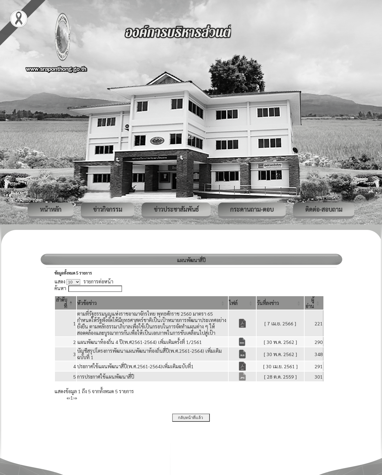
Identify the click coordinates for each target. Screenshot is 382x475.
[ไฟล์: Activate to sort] (242, 303)
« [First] (68, 397)
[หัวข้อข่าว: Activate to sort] (152, 303)
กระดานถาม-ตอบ (252, 209)
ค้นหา (60, 288)
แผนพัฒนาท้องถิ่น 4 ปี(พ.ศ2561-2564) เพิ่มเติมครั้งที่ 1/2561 (139, 342)
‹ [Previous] (69, 397)
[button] (87, 303)
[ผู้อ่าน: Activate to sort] (314, 303)
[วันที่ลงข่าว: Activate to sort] (280, 303)
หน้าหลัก (50, 209)
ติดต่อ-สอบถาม (323, 209)
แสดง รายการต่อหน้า (83, 281)
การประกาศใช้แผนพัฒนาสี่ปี (105, 376)
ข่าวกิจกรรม (107, 209)
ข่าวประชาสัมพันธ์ (176, 209)
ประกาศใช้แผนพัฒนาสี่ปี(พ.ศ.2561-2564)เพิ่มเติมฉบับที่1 (135, 366)
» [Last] (76, 397)
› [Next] (74, 397)
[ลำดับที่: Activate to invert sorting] (65, 303)
